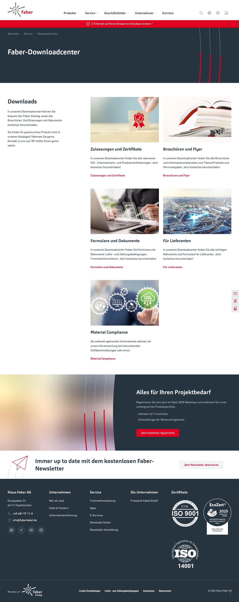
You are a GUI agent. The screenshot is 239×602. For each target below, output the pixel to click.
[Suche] (201, 12)
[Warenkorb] (226, 12)
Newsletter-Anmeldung (104, 529)
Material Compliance (102, 358)
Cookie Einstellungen (89, 591)
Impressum (149, 591)
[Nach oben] (230, 594)
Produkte (71, 13)
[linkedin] (11, 530)
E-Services (96, 515)
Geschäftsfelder (116, 13)
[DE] (209, 12)
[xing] (21, 530)
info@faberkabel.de (22, 520)
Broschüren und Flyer (176, 175)
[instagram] (41, 530)
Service (91, 13)
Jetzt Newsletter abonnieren (201, 464)
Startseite (15, 33)
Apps (93, 508)
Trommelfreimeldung (103, 500)
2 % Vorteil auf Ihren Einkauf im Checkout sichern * (119, 24)
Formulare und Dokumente (106, 267)
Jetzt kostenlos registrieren (158, 432)
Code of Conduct (59, 508)
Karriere (168, 13)
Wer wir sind (56, 500)
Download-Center (48, 33)
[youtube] (31, 530)
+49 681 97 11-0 (20, 513)
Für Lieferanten (172, 267)
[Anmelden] (217, 12)
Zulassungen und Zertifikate (107, 175)
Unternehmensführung (63, 515)
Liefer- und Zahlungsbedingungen (122, 591)
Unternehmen (146, 13)
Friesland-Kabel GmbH (144, 500)
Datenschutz (165, 591)
